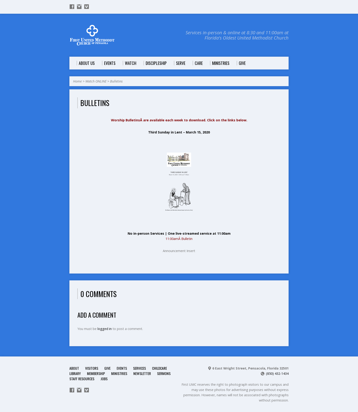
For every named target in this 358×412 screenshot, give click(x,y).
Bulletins (116, 81)
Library (75, 373)
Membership (96, 373)
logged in (104, 329)
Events (122, 368)
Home (77, 81)
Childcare (159, 368)
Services (139, 368)
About (74, 368)
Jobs (104, 378)
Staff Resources (81, 378)
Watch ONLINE (95, 81)
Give (107, 368)
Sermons (164, 373)
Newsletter (142, 373)
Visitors (91, 368)
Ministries (119, 373)
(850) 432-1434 (277, 373)
